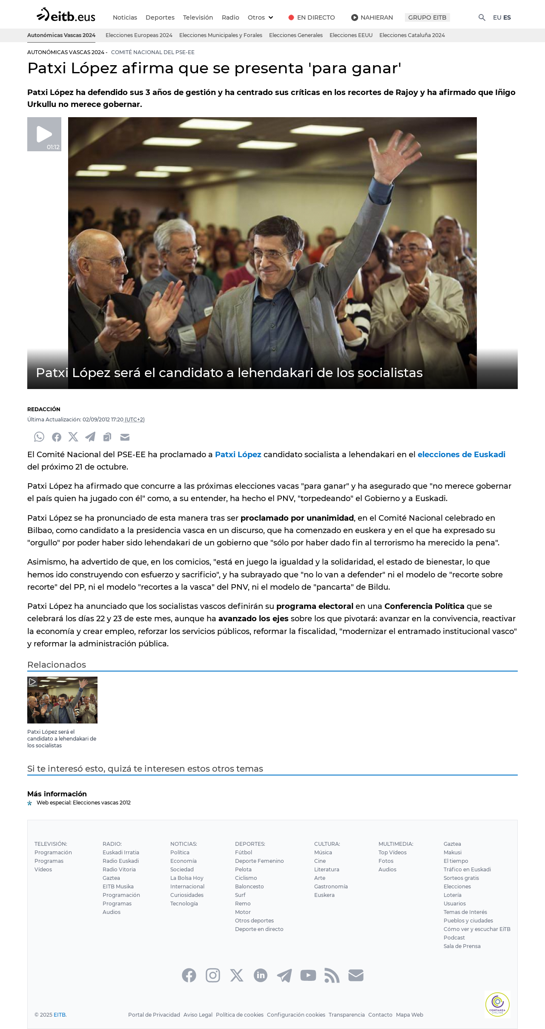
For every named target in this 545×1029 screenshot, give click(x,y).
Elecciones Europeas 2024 (140, 35)
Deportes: (249, 844)
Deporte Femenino (258, 861)
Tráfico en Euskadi (468, 869)
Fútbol (242, 852)
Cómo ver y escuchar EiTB (478, 929)
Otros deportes (253, 920)
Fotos (386, 861)
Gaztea (111, 878)
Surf (239, 895)
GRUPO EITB (426, 17)
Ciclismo (245, 878)
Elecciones (458, 886)
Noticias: (182, 844)
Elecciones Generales (297, 35)
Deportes (160, 17)
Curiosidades (185, 895)
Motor (242, 912)
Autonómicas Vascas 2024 (62, 35)
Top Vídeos (392, 852)
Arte (319, 878)
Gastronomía (330, 886)
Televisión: (50, 844)
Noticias (125, 17)
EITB (59, 1015)
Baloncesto (248, 886)
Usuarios (456, 903)
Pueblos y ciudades (469, 920)
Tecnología (183, 903)
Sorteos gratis (462, 878)
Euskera (324, 895)
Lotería (453, 895)
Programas (48, 861)
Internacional (186, 886)
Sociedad (181, 869)
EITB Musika (117, 886)
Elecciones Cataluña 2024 (413, 35)
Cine (320, 861)
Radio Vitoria (118, 869)
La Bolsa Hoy (185, 878)
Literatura (326, 869)
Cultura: (327, 844)
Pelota (242, 869)
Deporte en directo (258, 929)
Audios (111, 912)
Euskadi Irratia (120, 852)
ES (507, 17)
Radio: (111, 844)
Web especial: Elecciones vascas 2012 (83, 802)
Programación (52, 852)
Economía (182, 861)
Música (323, 852)
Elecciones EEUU (352, 35)
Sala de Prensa (463, 946)
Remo (242, 903)
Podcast (455, 937)
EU (497, 17)
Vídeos (43, 869)
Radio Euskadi (120, 861)
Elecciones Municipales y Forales (221, 35)
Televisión (197, 17)
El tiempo (457, 861)
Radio (229, 17)
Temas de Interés (466, 912)
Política (178, 852)
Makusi (454, 852)
